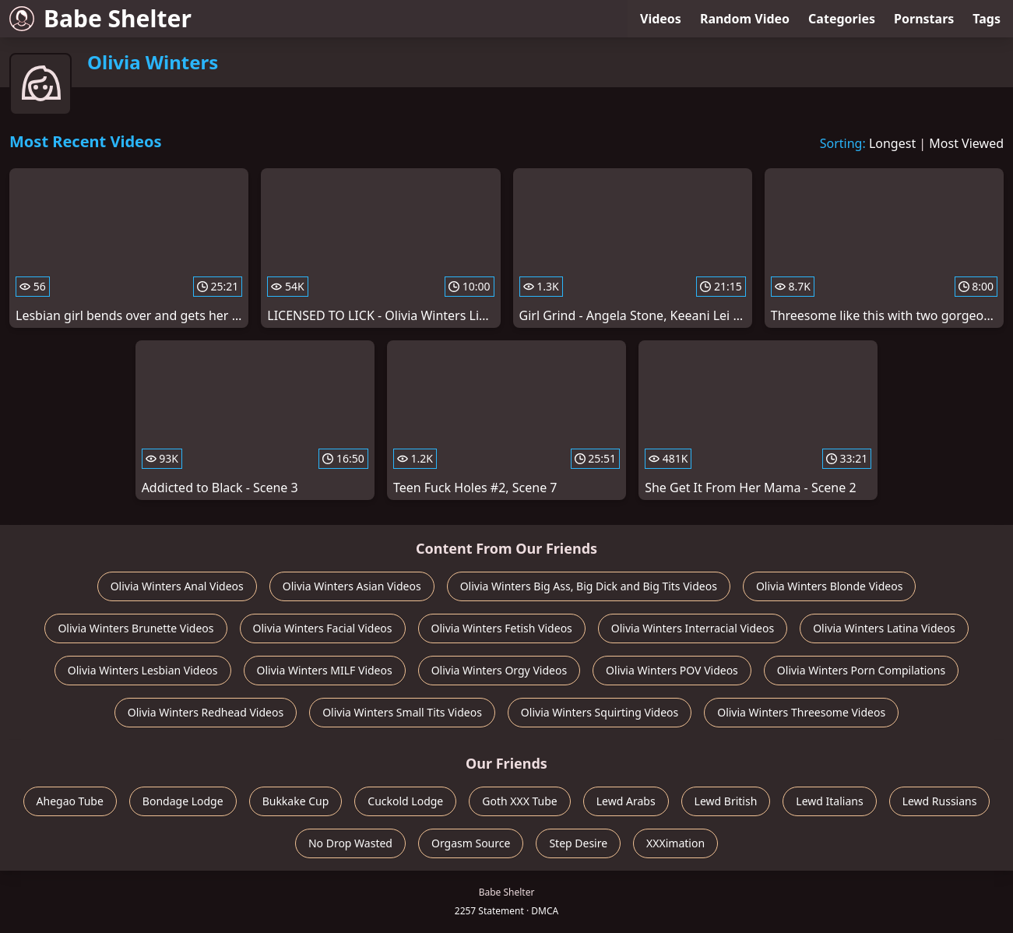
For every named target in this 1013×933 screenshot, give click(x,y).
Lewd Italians (829, 801)
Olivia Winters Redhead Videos (205, 712)
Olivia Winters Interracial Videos (692, 628)
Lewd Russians (939, 801)
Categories (841, 18)
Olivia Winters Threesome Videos (801, 712)
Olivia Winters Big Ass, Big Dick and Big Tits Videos (588, 586)
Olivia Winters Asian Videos (352, 586)
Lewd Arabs (626, 801)
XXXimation (675, 843)
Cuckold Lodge (405, 801)
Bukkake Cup (295, 801)
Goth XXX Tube (520, 801)
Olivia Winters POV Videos (672, 670)
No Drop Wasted (350, 843)
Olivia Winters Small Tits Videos (402, 712)
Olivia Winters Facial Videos (322, 628)
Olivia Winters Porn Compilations (861, 670)
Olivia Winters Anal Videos (177, 586)
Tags (987, 18)
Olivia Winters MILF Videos (324, 670)
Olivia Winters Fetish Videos (501, 628)
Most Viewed (966, 143)
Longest (892, 143)
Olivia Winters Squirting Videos (599, 712)
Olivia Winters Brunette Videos (135, 628)
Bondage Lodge (182, 801)
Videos (660, 18)
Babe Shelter (100, 18)
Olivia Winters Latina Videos (884, 628)
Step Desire (578, 843)
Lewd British (726, 801)
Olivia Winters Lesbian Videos (143, 670)
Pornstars (924, 18)
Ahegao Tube (70, 801)
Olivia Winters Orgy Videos (499, 670)
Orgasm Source (470, 843)
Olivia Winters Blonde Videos (829, 586)
